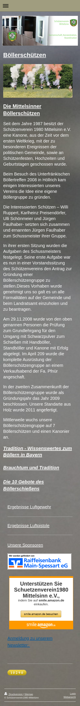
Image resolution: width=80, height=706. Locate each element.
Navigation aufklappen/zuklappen (40, 5)
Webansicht (70, 697)
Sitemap (28, 694)
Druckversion (13, 694)
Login (73, 693)
